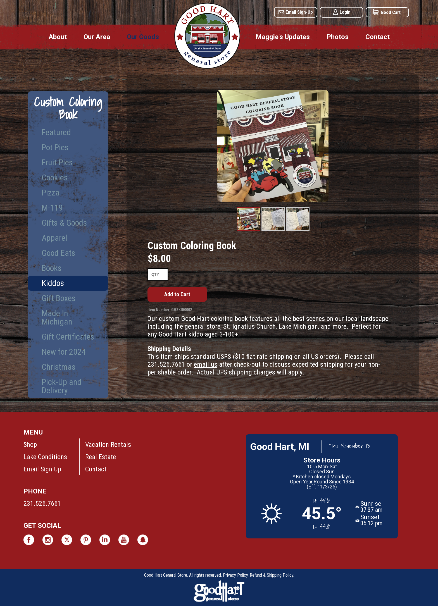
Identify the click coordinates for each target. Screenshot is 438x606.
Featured (56, 132)
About (58, 37)
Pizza (50, 192)
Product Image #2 (273, 230)
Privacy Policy (235, 575)
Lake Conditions (45, 457)
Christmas (58, 367)
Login (345, 12)
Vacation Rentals (108, 444)
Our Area (97, 37)
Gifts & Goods (64, 223)
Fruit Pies (57, 162)
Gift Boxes (58, 298)
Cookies (55, 177)
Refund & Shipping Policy (271, 575)
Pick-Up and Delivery (62, 386)
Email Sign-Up (299, 12)
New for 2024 (64, 352)
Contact (377, 37)
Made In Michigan (57, 317)
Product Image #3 (298, 230)
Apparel (54, 238)
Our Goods (143, 37)
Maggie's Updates (283, 37)
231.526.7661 (42, 503)
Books (51, 268)
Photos (338, 37)
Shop (30, 444)
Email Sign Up (42, 469)
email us (205, 364)
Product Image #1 (249, 230)
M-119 (52, 208)
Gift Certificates (68, 337)
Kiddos (53, 283)
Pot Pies (55, 147)
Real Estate (100, 457)
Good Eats (58, 253)
